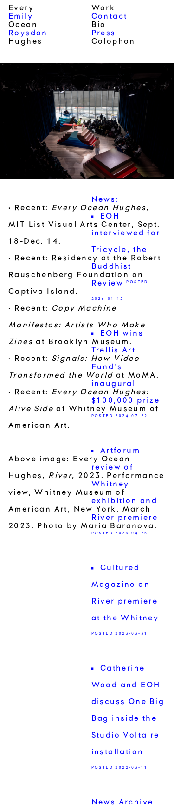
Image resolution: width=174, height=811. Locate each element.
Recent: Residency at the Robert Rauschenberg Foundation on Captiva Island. (84, 275)
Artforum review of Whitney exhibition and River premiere (124, 484)
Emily (20, 16)
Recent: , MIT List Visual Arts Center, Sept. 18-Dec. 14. (84, 225)
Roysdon (28, 33)
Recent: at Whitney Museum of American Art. (83, 409)
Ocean (23, 25)
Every (21, 8)
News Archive (122, 802)
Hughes (25, 42)
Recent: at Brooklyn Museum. (76, 325)
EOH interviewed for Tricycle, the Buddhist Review (126, 250)
